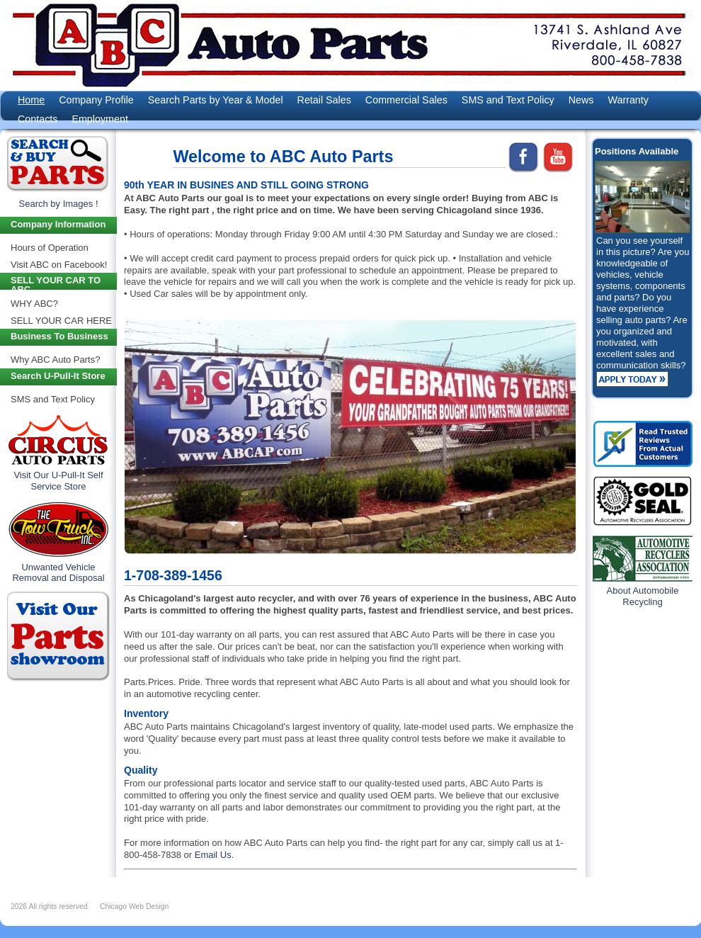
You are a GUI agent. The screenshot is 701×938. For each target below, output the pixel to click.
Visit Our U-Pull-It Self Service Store (58, 481)
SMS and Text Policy (53, 399)
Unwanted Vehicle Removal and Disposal (58, 573)
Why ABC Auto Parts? (55, 359)
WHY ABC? (34, 303)
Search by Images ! (58, 203)
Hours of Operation (50, 247)
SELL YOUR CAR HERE (61, 320)
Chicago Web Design (134, 906)
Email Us (213, 854)
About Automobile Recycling (643, 596)
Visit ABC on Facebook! (59, 264)
